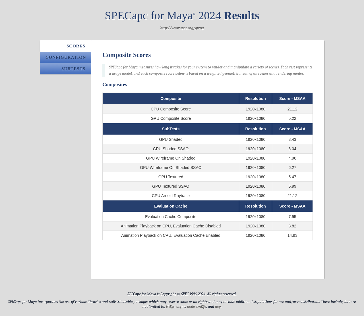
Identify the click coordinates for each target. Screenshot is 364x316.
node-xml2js (196, 306)
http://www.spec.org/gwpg (182, 28)
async (180, 306)
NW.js (170, 306)
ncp (218, 306)
